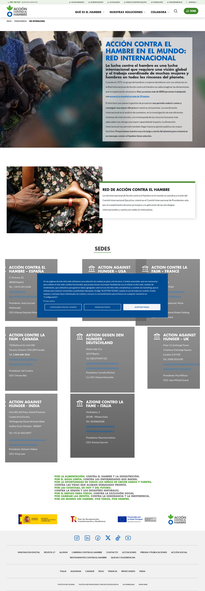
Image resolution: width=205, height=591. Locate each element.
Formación (158, 2)
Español (192, 2)
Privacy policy (49, 301)
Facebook (98, 538)
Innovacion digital (29, 552)
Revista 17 (49, 552)
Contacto (112, 552)
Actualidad (114, 2)
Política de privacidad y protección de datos (98, 584)
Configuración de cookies (63, 307)
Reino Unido (128, 571)
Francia (112, 571)
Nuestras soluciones (126, 12)
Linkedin (87, 538)
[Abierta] (176, 11)
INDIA (142, 571)
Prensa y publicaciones (153, 552)
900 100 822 (15, 2)
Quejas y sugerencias (123, 557)
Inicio (9, 21)
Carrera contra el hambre (87, 552)
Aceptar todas (142, 307)
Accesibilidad (129, 584)
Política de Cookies (66, 584)
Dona (193, 11)
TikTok (118, 538)
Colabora (158, 12)
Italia (63, 571)
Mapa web (143, 584)
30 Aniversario (77, 2)
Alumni (63, 552)
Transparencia (175, 2)
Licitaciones (129, 552)
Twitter (108, 538)
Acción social (179, 552)
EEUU (101, 571)
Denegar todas (102, 307)
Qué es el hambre (88, 12)
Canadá (89, 571)
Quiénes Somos (96, 2)
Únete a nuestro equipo (136, 2)
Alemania (75, 571)
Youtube (128, 538)
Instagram (77, 538)
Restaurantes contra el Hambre (88, 557)
